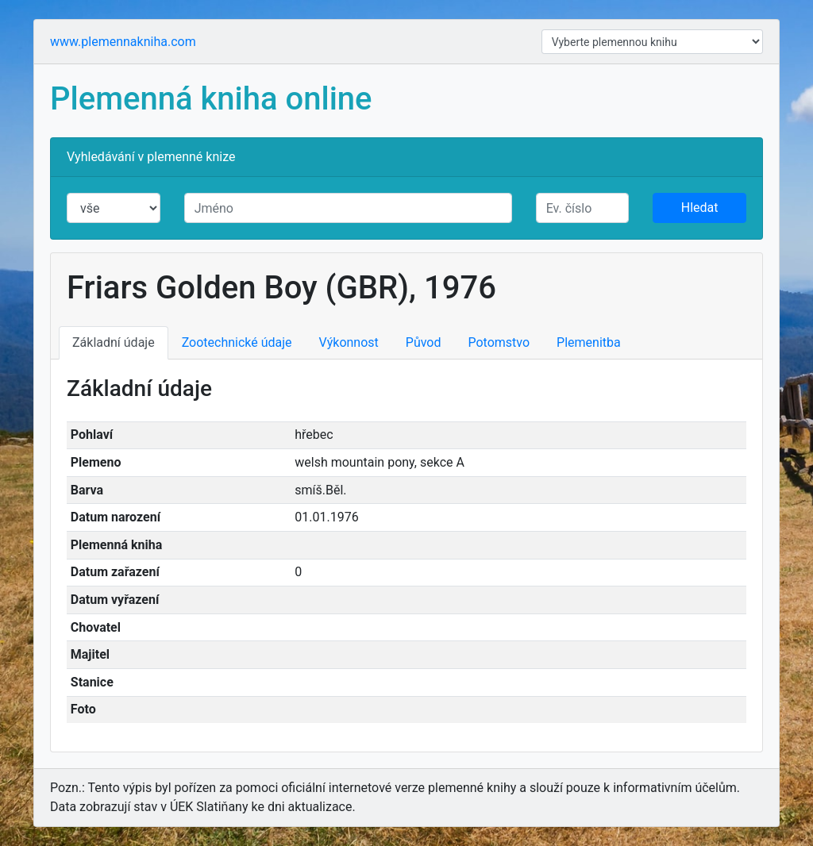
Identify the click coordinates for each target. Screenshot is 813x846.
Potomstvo (499, 342)
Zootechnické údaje (237, 342)
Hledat (700, 207)
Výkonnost (349, 342)
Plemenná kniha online (211, 98)
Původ (423, 342)
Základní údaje (113, 342)
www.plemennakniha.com (123, 41)
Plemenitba (589, 342)
